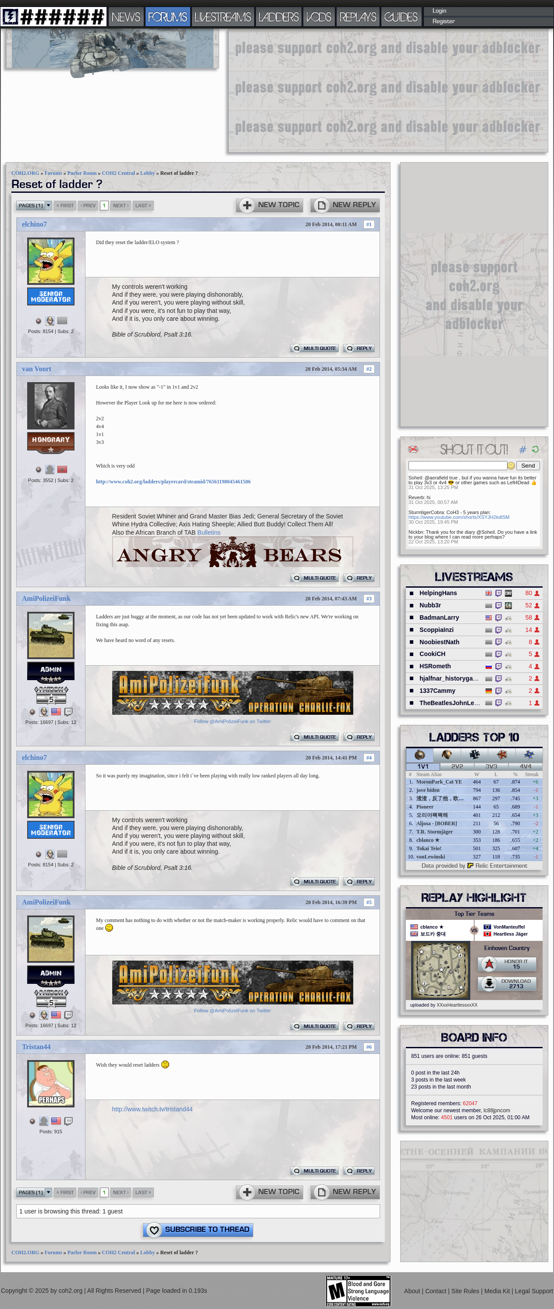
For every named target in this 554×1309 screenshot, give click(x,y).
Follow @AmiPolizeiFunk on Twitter (232, 721)
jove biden (428, 790)
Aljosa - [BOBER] (436, 823)
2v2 (457, 767)
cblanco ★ (428, 840)
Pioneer (424, 807)
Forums (53, 173)
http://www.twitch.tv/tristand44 (152, 1109)
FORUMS (168, 16)
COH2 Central (118, 173)
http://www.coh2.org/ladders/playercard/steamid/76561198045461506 (173, 482)
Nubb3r (430, 605)
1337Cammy (437, 690)
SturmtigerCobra (426, 512)
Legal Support (534, 1291)
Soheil (415, 477)
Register (444, 21)
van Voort (36, 368)
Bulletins (208, 532)
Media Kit (497, 1291)
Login (439, 11)
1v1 (423, 767)
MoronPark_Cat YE (439, 782)
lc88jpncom (496, 1110)
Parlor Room (82, 173)
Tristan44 (36, 1046)
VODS (319, 16)
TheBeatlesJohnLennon (454, 702)
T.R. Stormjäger (434, 832)
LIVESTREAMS (223, 16)
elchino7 (34, 224)
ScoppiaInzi (436, 629)
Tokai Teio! (428, 848)
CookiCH (432, 653)
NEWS (126, 16)
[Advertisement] (374, 89)
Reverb (416, 497)
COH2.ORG (25, 173)
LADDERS (279, 16)
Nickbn (415, 532)
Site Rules (466, 1291)
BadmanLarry (439, 617)
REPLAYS (358, 16)
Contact (436, 1291)
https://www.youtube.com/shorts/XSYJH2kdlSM (458, 517)
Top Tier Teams (474, 914)
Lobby (147, 173)
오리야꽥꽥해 (432, 815)
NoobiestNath (439, 642)
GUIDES (401, 16)
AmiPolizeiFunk (46, 598)
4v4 (526, 767)
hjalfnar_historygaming (453, 678)
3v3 (491, 767)
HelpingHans (438, 592)
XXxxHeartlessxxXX (457, 1004)
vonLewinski (430, 857)
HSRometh (435, 666)
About (413, 1291)
